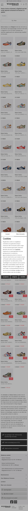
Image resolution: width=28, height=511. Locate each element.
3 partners (17, 249)
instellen (23, 276)
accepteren (6, 276)
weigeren (14, 276)
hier (18, 266)
